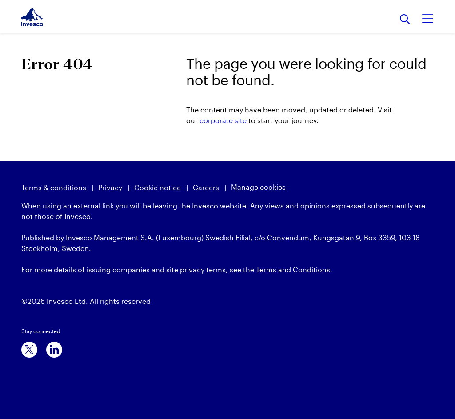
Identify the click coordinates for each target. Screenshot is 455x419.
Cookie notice (157, 187)
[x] (29, 350)
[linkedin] (54, 350)
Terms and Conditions (293, 269)
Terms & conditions (53, 187)
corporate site (223, 120)
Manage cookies (258, 187)
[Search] (405, 20)
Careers (206, 187)
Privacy (110, 187)
